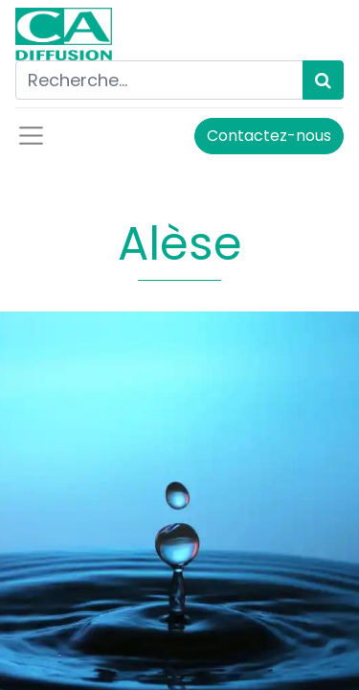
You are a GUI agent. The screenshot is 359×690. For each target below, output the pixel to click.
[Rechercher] (323, 80)
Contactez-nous (269, 136)
